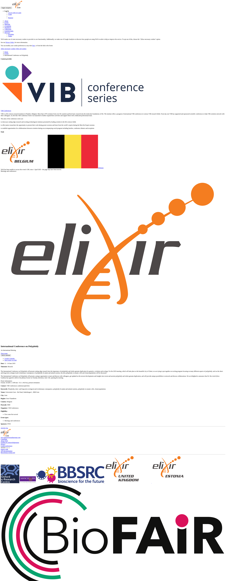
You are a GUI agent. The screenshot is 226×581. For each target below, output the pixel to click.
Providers (11, 34)
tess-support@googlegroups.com (10, 437)
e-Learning (7, 26)
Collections (7, 29)
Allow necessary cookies (8, 49)
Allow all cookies (21, 49)
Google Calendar (9, 358)
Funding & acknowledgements (10, 442)
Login (10, 14)
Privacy (3, 444)
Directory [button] (7, 33)
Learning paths (8, 31)
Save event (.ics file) (10, 360)
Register (10, 18)
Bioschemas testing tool (8, 452)
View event (4, 353)
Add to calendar (5, 355)
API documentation (6, 451)
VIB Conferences (6, 111)
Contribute (4, 439)
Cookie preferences (6, 446)
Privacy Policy (10, 42)
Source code (4, 449)
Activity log (4, 428)
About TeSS (4, 441)
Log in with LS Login (14, 13)
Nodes (10, 36)
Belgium (52, 168)
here (33, 45)
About (6, 21)
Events (6, 22)
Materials (7, 24)
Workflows (7, 27)
